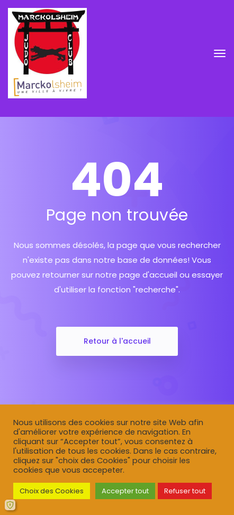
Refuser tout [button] (184, 491)
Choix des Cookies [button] (52, 491)
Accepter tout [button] (125, 491)
